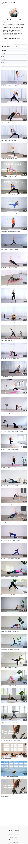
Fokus (2, 62)
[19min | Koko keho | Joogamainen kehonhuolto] (14, 504)
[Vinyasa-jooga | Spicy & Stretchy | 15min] (14, 122)
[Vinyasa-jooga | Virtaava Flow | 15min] (14, 104)
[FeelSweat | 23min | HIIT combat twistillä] (14, 304)
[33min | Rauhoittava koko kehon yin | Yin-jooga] (14, 486)
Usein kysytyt (14, 837)
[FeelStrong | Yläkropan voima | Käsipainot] (14, 358)
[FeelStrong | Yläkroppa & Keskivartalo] (14, 267)
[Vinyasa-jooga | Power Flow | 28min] (14, 340)
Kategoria (3, 50)
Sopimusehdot (14, 842)
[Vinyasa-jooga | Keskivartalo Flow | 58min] (14, 722)
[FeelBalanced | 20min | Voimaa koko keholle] (14, 558)
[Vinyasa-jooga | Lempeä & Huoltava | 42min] (14, 631)
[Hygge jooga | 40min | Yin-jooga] (14, 286)
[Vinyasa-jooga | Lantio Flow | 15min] (14, 140)
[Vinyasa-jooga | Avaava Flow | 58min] (14, 667)
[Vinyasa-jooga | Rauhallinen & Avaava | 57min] (14, 704)
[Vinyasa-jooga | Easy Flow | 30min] (14, 413)
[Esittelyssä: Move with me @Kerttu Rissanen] (14, 740)
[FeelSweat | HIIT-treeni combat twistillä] (14, 449)
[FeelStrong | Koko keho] (14, 758)
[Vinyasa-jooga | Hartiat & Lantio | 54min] (14, 686)
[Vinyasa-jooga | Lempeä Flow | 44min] (14, 613)
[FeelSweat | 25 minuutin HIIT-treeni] (14, 467)
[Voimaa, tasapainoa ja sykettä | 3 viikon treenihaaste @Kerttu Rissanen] (14, 795)
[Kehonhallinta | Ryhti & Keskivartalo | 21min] (14, 231)
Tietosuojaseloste (14, 840)
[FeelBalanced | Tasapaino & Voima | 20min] (14, 176)
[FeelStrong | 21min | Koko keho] (14, 522)
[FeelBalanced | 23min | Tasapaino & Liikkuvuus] (14, 395)
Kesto (2, 56)
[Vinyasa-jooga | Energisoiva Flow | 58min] (14, 649)
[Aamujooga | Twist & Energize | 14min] (14, 158)
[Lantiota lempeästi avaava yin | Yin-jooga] (14, 576)
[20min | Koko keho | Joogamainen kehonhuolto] (14, 540)
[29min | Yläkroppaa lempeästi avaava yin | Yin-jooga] (14, 431)
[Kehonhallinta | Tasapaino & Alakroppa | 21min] (14, 213)
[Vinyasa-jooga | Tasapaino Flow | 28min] (14, 249)
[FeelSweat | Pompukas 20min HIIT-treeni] (14, 776)
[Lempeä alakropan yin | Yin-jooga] (14, 322)
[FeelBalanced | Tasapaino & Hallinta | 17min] (14, 195)
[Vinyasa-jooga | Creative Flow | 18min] (14, 85)
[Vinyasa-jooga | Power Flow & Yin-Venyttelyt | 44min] (14, 595)
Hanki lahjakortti (14, 835)
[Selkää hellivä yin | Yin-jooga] (14, 376)
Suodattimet (6, 46)
